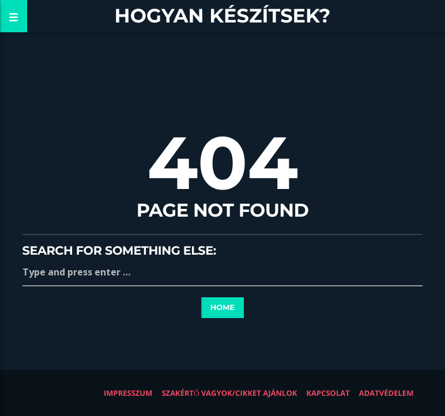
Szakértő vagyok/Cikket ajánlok (229, 393)
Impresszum (128, 393)
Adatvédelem (386, 393)
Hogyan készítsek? (223, 16)
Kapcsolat (327, 393)
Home (222, 307)
